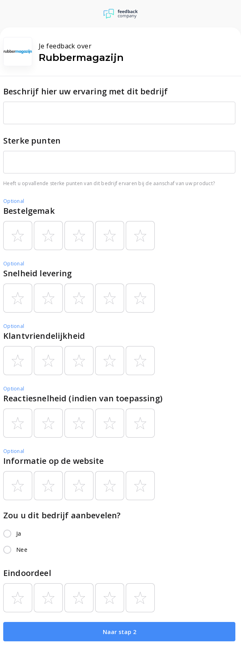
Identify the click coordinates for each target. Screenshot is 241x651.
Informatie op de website (53, 460)
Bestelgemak (29, 210)
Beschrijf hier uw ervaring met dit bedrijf (85, 91)
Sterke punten (31, 140)
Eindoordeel (27, 573)
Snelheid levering (37, 273)
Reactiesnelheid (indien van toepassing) (82, 398)
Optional (13, 201)
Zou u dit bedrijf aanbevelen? (61, 515)
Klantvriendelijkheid (44, 335)
